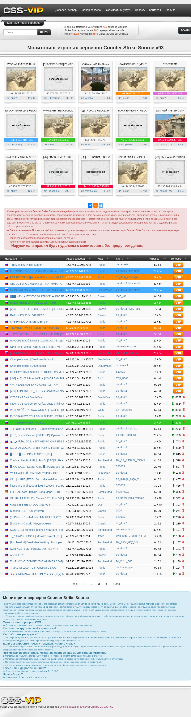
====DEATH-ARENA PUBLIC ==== (31, 422)
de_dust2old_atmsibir (128, 283)
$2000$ (120, 371)
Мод (100, 258)
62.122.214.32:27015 (170, 93)
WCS (101, 409)
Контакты (155, 9)
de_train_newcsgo (127, 277)
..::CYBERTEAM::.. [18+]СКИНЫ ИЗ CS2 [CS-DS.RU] (37, 334)
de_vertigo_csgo (90, 190)
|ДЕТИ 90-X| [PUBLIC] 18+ (95, 110)
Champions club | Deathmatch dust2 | (32, 359)
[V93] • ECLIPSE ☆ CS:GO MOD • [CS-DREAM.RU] (37, 309)
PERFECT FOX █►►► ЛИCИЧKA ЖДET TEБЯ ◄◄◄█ (37, 277)
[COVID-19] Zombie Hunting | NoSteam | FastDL (37, 529)
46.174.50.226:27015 (95, 93)
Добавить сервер (66, 9)
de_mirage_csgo (165, 190)
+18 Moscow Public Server (95, 64)
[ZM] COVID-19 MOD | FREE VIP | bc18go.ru (37, 353)
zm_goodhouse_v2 (54, 190)
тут (49, 677)
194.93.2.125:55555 (58, 139)
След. (117, 583)
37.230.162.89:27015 (170, 139)
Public (101, 264)
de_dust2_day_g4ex (18, 144)
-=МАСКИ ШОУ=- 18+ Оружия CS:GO (33, 567)
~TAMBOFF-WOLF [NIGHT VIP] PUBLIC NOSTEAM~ (37, 327)
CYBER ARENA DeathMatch (27, 397)
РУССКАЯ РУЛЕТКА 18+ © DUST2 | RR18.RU (37, 416)
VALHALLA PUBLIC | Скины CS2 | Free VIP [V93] (37, 498)
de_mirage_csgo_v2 (128, 478)
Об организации (67, 707)
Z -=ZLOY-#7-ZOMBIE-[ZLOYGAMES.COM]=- (37, 561)
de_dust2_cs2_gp (126, 428)
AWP (101, 536)
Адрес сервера (75, 258)
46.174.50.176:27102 (21, 186)
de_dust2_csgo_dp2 (128, 308)
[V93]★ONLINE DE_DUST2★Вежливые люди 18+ (37, 391)
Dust (100, 504)
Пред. (74, 583)
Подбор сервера (90, 9)
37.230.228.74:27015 (58, 186)
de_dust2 (12, 98)
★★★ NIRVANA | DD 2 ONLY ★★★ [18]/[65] (37, 574)
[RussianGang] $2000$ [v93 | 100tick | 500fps (37, 485)
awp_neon (122, 378)
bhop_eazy (122, 491)
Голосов (176, 258)
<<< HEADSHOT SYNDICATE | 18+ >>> (34, 384)
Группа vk (84, 707)
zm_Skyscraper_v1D (55, 98)
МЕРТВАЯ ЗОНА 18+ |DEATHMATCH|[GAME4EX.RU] (37, 290)
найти (44, 32)
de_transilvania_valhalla (130, 497)
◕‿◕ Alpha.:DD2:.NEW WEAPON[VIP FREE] (37, 441)
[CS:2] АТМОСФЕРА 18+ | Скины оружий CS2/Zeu (37, 447)
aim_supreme (124, 409)
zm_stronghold (125, 529)
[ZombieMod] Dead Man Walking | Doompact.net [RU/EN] (37, 542)
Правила (170, 9)
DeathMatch (105, 290)
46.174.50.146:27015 (133, 186)
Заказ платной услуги (118, 9)
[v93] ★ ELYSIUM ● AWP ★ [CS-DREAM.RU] (37, 378)
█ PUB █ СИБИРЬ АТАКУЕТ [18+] (31, 454)
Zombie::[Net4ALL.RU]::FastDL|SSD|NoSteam (37, 460)
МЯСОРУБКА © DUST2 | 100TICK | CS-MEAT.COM (37, 340)
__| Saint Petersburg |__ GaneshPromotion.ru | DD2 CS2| (37, 428)
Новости (140, 9)
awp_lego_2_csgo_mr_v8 (131, 535)
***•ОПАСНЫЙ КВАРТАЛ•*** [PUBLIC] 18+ (36, 473)
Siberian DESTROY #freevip (27, 510)
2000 (119, 510)
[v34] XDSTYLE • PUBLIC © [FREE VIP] (34, 548)
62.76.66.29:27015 (132, 93)
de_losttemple (124, 567)
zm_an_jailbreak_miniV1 (130, 460)
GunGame (104, 473)
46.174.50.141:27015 (21, 139)
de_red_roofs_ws (126, 434)
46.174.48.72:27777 (95, 139)
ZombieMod (105, 353)
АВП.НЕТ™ (17, 555)
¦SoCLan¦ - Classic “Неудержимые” (31, 523)
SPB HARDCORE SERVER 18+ (29, 321)
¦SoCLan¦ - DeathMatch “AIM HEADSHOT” (35, 517)
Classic (102, 296)
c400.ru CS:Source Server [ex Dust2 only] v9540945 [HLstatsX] (37, 403)
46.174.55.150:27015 (58, 93)
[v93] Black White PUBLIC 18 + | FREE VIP (36, 346)
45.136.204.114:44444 (170, 186)
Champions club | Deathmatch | (28, 365)
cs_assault (122, 365)
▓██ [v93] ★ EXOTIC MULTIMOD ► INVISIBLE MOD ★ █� (37, 296)
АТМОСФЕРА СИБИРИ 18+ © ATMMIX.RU (36, 283)
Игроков (154, 258)
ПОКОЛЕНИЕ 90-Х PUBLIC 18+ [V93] (33, 302)
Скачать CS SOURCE (102, 707)
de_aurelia (87, 98)
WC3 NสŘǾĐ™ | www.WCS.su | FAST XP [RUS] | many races (37, 409)
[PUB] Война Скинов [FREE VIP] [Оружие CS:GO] (37, 435)
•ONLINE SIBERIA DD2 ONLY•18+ (31, 504)
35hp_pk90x (125, 144)
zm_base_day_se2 (127, 542)
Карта (119, 258)
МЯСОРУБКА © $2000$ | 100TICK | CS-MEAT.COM (37, 372)
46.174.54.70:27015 (21, 93)
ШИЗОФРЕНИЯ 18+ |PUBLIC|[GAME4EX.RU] (37, 271)
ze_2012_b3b (124, 561)
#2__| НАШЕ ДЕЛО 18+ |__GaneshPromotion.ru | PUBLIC (37, 479)
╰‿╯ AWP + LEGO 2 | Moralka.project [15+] (36, 536)
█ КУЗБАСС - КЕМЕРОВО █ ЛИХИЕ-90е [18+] (37, 466)
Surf (100, 378)
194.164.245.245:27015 (95, 186)
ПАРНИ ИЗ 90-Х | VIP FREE (132, 157)
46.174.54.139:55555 (133, 139)
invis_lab (121, 296)
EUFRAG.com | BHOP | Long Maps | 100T (35, 491)
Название (11, 258)
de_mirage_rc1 (164, 144)
